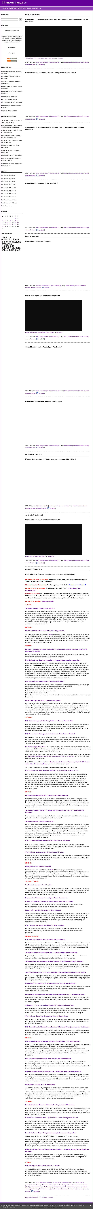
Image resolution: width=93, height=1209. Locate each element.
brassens (7, 244)
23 (18, 224)
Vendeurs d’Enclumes (43, 756)
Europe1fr (60, 332)
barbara (16, 247)
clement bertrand (54, 1189)
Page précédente (30, 1197)
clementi (38, 1185)
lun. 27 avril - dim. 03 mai (8, 187)
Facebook (40, 64)
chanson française (30, 64)
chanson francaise (78, 62)
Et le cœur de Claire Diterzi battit (35, 556)
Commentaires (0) (54, 62)
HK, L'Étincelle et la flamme (9, 99)
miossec (59, 1186)
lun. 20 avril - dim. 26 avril (8, 190)
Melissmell (31, 756)
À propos (11, 52)
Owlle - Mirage (18, 155)
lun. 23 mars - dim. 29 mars (9, 203)
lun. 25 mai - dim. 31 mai (8, 175)
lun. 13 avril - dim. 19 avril (8, 193)
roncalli (64, 1186)
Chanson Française (6, 238)
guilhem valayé (34, 1189)
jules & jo (27, 1186)
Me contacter (11, 47)
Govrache (70, 756)
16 (18, 222)
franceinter (51, 556)
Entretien (38, 285)
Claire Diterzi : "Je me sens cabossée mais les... (40, 58)
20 (10, 224)
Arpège (3, 130)
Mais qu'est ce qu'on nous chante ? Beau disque (42, 700)
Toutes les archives (6, 206)
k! (62, 1185)
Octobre (50, 634)
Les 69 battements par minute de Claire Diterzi (39, 332)
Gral (2, 145)
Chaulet (3, 163)
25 (5, 226)
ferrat (16, 239)
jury (67, 764)
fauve (77, 1182)
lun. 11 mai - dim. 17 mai (8, 181)
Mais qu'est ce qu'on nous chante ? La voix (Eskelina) (44, 631)
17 (2, 224)
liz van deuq (58, 1185)
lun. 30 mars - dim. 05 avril (8, 199)
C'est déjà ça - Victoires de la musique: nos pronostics (45, 939)
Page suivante (48, 1197)
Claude (3, 140)
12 (7, 222)
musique (16, 241)
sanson (69, 1186)
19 (7, 224)
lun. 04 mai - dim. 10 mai (8, 184)
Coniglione (4, 150)
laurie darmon (72, 1185)
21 (12, 224)
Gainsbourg (8, 246)
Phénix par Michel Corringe (9, 110)
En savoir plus (11, 1207)
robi (61, 1189)
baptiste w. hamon (82, 1185)
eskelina (32, 1185)
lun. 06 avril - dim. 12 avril (8, 196)
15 (15, 222)
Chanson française (14, 2)
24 (2, 226)
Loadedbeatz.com (6, 155)
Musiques (14, 250)
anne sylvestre (81, 1186)
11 (5, 222)
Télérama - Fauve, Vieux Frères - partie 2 (40, 608)
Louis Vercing (5, 158)
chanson (6, 247)
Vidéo (37, 62)
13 (10, 222)
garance (27, 1185)
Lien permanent (44, 62)
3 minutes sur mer (44, 1189)
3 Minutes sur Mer (58, 756)
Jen (2, 120)
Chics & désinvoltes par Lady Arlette (11, 102)
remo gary (74, 1186)
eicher (50, 1185)
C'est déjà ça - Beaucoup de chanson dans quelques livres (46, 1016)
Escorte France (5, 125)
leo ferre (6, 241)
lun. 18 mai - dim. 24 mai (8, 178)
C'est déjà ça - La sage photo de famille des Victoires (44, 852)
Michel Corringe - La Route (9, 96)
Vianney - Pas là (48, 601)
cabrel (5, 250)
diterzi (65, 62)
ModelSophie (5, 135)
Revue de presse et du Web (43, 1182)
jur (53, 1185)
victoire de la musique (37, 1186)
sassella (82, 1182)
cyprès (66, 1185)
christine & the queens (50, 1186)
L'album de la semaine (42, 506)
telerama (60, 58)
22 (15, 224)
